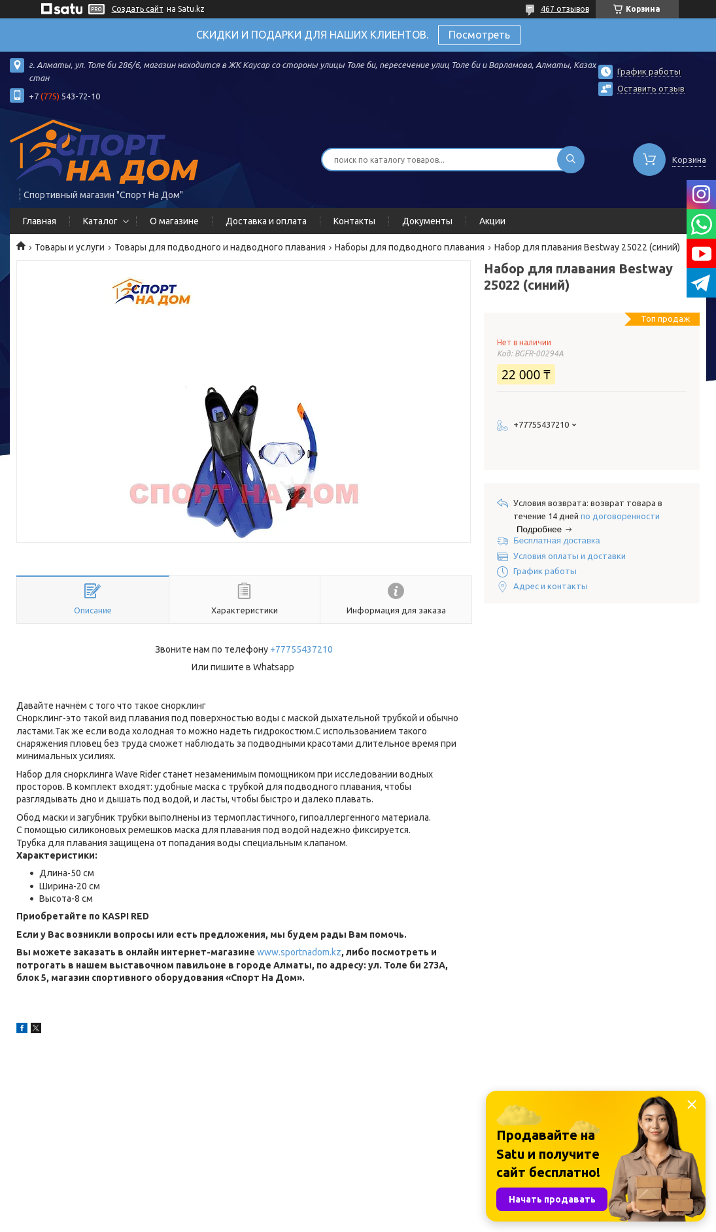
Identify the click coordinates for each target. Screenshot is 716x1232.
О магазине (174, 221)
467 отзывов (565, 9)
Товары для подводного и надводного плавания (220, 247)
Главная (39, 221)
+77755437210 (301, 649)
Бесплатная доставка (556, 540)
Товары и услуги (70, 247)
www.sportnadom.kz (299, 952)
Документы (427, 221)
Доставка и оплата (266, 221)
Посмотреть (479, 35)
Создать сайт (137, 9)
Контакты (354, 221)
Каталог (100, 221)
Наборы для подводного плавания (410, 247)
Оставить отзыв (651, 88)
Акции (492, 221)
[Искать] (571, 159)
